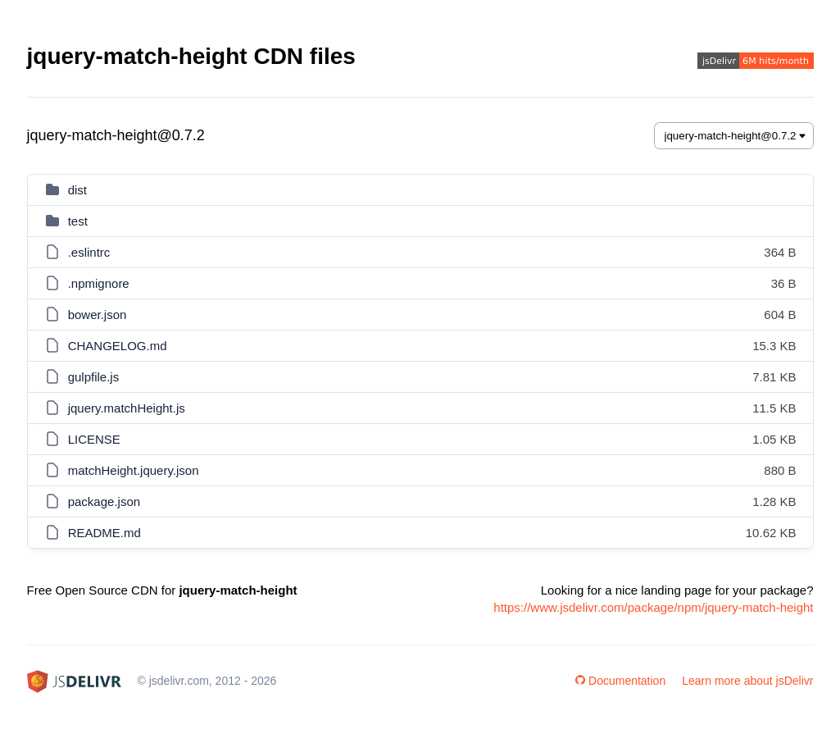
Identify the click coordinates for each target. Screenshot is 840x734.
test (78, 221)
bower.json (97, 314)
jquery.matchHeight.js (126, 408)
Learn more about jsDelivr (747, 680)
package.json (104, 501)
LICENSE (94, 439)
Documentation (620, 680)
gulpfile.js (94, 377)
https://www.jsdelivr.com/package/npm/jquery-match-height (653, 607)
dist (77, 190)
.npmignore (98, 283)
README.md (104, 533)
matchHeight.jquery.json (133, 470)
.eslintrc (89, 252)
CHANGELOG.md (117, 346)
